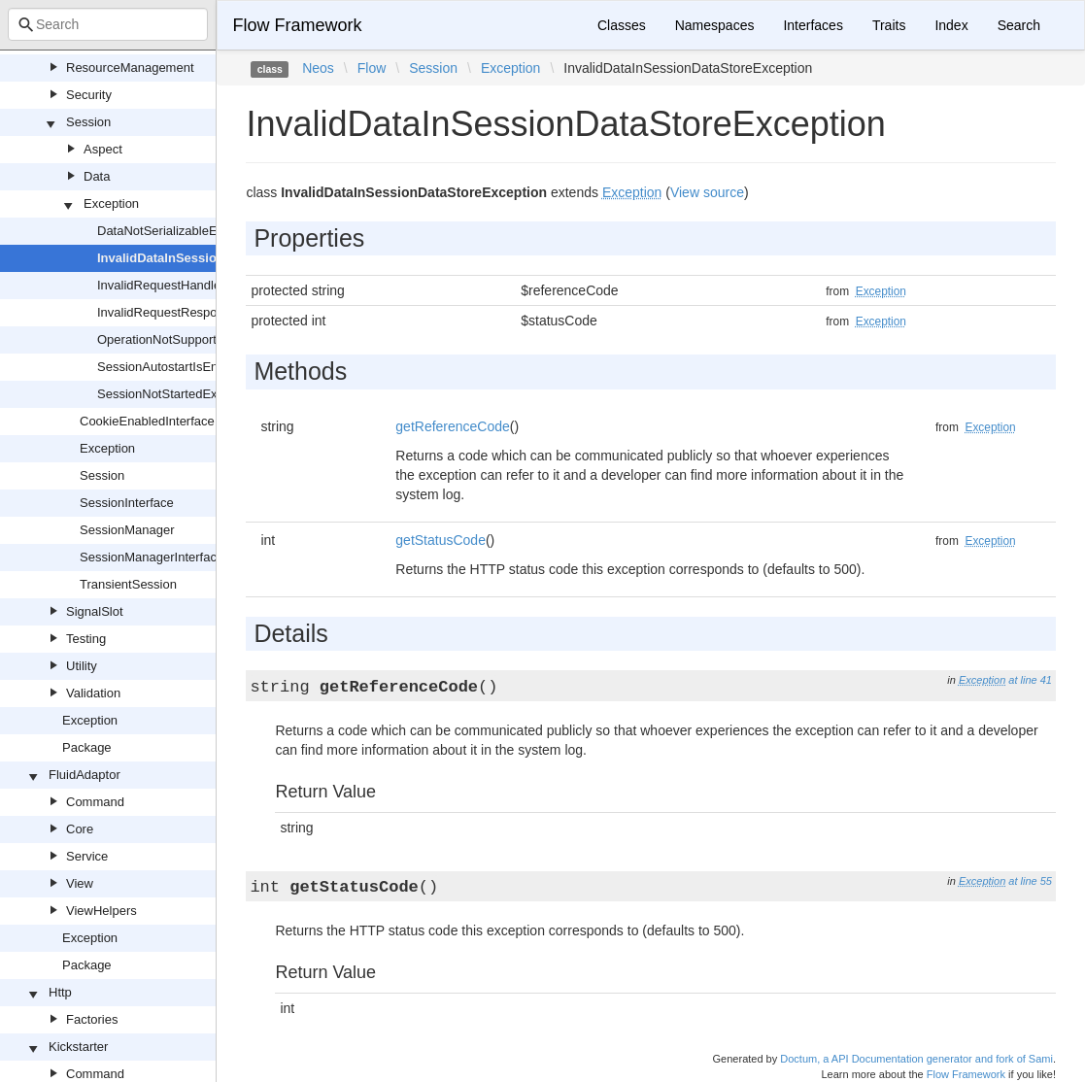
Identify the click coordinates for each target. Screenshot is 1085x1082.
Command (95, 802)
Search (1019, 25)
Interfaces (812, 25)
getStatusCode (440, 540)
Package (87, 747)
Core (79, 829)
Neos (318, 68)
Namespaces (715, 25)
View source (707, 192)
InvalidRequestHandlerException (189, 285)
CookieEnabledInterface (147, 421)
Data (97, 176)
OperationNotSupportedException (191, 339)
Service (87, 856)
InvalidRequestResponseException (195, 312)
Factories (92, 1019)
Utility (81, 666)
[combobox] (108, 24)
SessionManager (127, 530)
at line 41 (1030, 680)
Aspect (103, 149)
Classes (621, 25)
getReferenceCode (452, 426)
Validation (93, 693)
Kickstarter (78, 1046)
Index (950, 25)
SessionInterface (127, 502)
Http (60, 992)
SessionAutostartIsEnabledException (200, 366)
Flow (372, 68)
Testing (86, 638)
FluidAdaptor (84, 774)
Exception (111, 203)
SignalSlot (94, 611)
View (79, 883)
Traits (888, 25)
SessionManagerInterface (151, 557)
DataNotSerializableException (180, 230)
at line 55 (1030, 881)
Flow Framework (296, 25)
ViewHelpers (101, 910)
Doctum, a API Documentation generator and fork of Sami (916, 1059)
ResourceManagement (130, 67)
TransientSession (128, 584)
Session (88, 122)
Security (89, 94)
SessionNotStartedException (177, 394)
